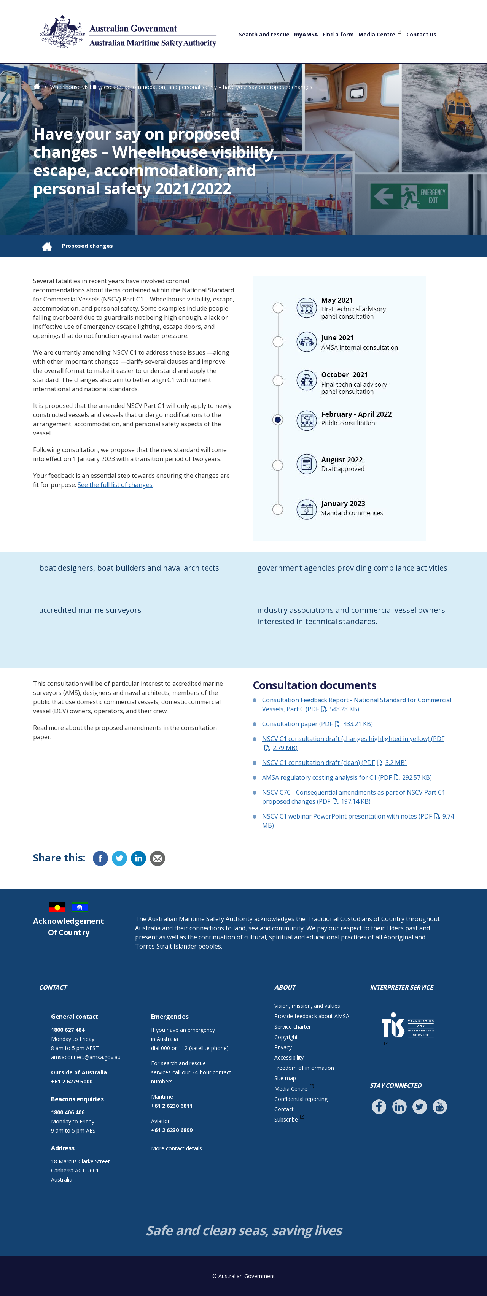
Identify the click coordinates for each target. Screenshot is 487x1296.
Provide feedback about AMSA (311, 1016)
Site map (285, 1078)
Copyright (286, 1037)
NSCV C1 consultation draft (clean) (334, 762)
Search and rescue (264, 34)
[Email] (157, 858)
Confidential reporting (301, 1098)
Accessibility (289, 1057)
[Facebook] (100, 858)
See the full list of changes (115, 485)
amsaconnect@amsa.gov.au (86, 1057)
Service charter (292, 1026)
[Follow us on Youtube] (440, 1106)
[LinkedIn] (138, 858)
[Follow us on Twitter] (419, 1106)
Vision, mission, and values (307, 1005)
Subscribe (286, 1119)
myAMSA (306, 34)
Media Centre (376, 34)
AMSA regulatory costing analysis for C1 (347, 777)
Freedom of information (304, 1067)
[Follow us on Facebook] (379, 1106)
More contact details (176, 1148)
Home (40, 86)
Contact (284, 1109)
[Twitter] (119, 858)
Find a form (338, 34)
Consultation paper (317, 724)
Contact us (421, 34)
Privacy (283, 1047)
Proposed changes (87, 245)
